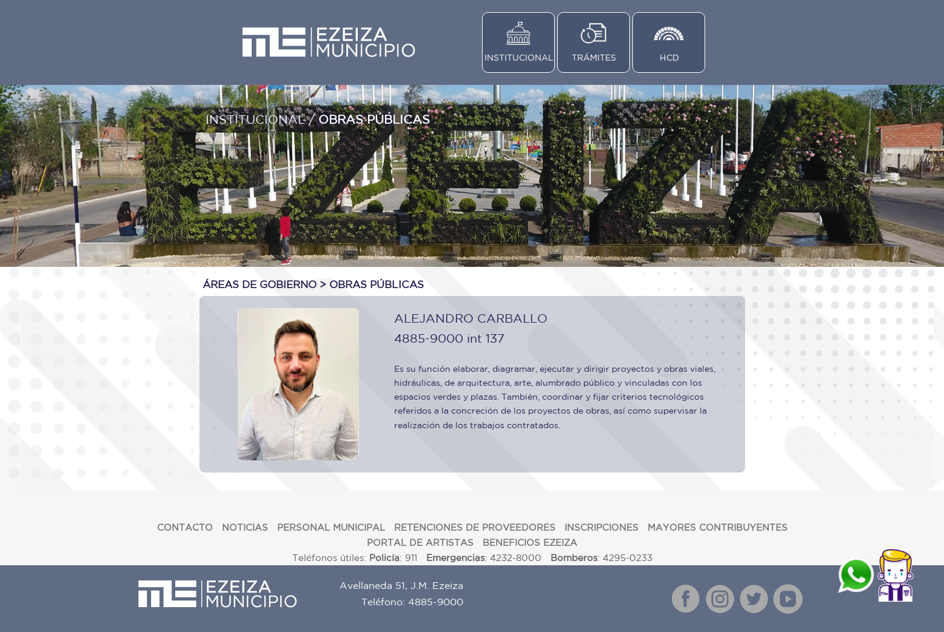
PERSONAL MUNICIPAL (331, 527)
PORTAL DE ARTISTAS (420, 542)
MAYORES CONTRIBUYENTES (718, 527)
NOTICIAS (245, 527)
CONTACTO (185, 527)
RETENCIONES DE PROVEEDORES (474, 527)
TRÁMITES (594, 57)
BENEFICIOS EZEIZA (530, 542)
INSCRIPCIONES (601, 527)
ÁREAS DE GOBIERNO (259, 284)
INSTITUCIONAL (519, 57)
